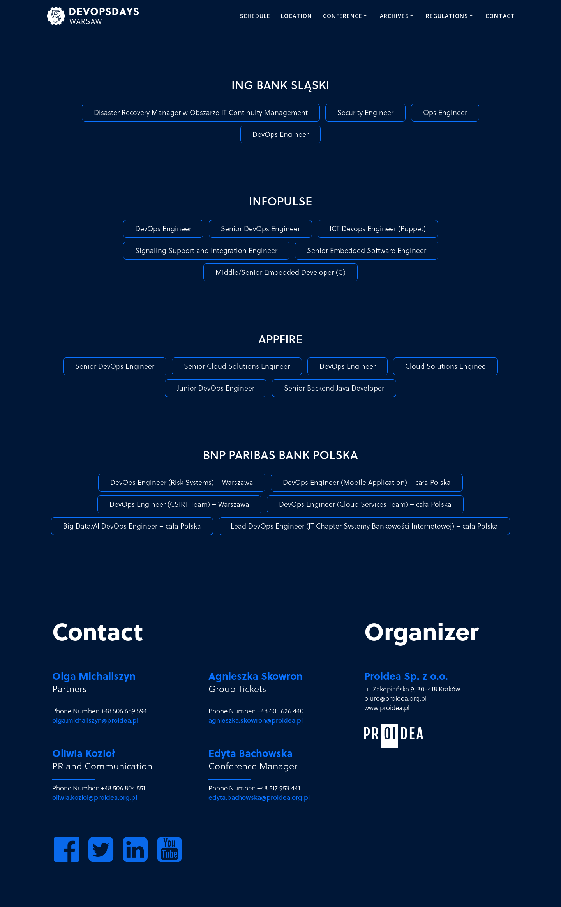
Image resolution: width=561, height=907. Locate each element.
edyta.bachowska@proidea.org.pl (259, 797)
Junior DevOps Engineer (215, 388)
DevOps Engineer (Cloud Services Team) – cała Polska (365, 504)
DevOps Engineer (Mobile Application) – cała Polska (367, 482)
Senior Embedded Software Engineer (366, 250)
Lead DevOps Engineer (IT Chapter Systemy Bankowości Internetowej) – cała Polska (364, 526)
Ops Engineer (445, 112)
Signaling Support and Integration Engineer (206, 250)
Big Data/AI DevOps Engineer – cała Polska (132, 526)
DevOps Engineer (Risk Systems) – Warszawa (181, 482)
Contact (500, 15)
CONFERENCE (342, 15)
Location (296, 15)
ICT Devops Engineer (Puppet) (378, 228)
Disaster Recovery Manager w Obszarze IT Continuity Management (201, 112)
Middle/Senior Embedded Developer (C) (280, 272)
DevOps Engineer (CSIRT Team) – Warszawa (179, 504)
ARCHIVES (394, 15)
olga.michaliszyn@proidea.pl (95, 720)
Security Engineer (365, 112)
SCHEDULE (255, 15)
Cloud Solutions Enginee (445, 366)
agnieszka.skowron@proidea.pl (255, 720)
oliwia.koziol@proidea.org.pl (94, 797)
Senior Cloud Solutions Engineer (237, 366)
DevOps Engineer (280, 134)
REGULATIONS (447, 15)
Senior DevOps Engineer (260, 228)
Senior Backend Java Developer (334, 388)
